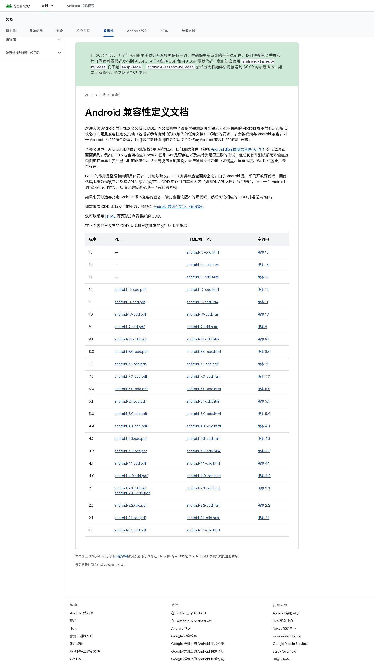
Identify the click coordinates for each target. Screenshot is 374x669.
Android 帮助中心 (286, 613)
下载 (73, 628)
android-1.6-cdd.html (203, 530)
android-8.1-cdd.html (203, 339)
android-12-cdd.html (203, 289)
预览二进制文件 (81, 636)
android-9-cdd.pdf (130, 327)
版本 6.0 (264, 389)
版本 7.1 (263, 364)
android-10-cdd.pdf (130, 314)
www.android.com (287, 636)
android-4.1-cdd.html (203, 463)
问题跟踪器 (281, 659)
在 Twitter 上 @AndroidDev (191, 621)
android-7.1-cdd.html (203, 364)
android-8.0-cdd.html (204, 352)
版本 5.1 (263, 401)
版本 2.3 (264, 488)
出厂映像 (76, 644)
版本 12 (263, 289)
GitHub (75, 659)
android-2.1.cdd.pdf (130, 518)
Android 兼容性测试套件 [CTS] (237, 149)
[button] (28, 39)
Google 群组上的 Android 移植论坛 (197, 659)
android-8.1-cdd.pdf (131, 339)
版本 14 (263, 265)
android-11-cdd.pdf (130, 302)
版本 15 (263, 252)
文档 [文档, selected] (44, 6)
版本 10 (263, 314)
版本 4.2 (264, 451)
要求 (73, 621)
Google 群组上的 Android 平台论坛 (197, 644)
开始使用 (36, 31)
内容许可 (122, 556)
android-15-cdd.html (203, 252)
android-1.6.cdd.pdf (130, 530)
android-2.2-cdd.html (203, 505)
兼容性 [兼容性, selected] (108, 31)
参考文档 (188, 31)
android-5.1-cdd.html (203, 401)
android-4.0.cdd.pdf (131, 476)
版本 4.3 (264, 438)
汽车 (164, 31)
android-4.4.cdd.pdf (131, 426)
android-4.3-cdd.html (203, 438)
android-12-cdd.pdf (130, 289)
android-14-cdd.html (203, 265)
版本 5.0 (264, 414)
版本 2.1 (263, 518)
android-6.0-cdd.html (204, 389)
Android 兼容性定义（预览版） (179, 206)
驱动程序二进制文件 (85, 651)
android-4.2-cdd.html (204, 451)
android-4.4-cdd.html (204, 426)
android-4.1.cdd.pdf (130, 463)
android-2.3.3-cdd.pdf (132, 493)
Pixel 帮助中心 (283, 621)
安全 (59, 31)
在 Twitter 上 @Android (188, 613)
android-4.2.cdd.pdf (131, 451)
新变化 (11, 31)
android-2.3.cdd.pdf (131, 488)
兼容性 (116, 95)
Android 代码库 (81, 613)
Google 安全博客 (184, 636)
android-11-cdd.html (202, 302)
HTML (110, 216)
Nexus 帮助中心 (284, 628)
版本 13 (263, 277)
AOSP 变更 (136, 72)
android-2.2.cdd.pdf (131, 505)
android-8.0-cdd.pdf (131, 352)
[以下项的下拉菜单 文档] (54, 5)
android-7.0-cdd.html (203, 376)
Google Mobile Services (290, 644)
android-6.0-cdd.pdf (131, 389)
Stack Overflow (284, 651)
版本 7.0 (264, 376)
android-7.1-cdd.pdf (130, 364)
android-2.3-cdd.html (203, 488)
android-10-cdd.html (203, 314)
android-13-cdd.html (203, 277)
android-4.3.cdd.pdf (131, 438)
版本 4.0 (264, 476)
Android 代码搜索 (80, 6)
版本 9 (262, 327)
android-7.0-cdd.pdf (131, 376)
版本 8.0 (264, 352)
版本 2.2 (264, 505)
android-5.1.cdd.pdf (130, 401)
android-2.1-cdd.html (203, 518)
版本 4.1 (264, 463)
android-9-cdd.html (202, 327)
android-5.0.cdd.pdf (131, 414)
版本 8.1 (263, 339)
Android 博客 (181, 628)
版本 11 (263, 302)
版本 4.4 (264, 426)
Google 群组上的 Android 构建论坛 (197, 651)
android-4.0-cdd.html (204, 476)
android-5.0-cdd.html (204, 414)
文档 (9, 19)
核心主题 (83, 31)
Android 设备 (137, 31)
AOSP (89, 95)
